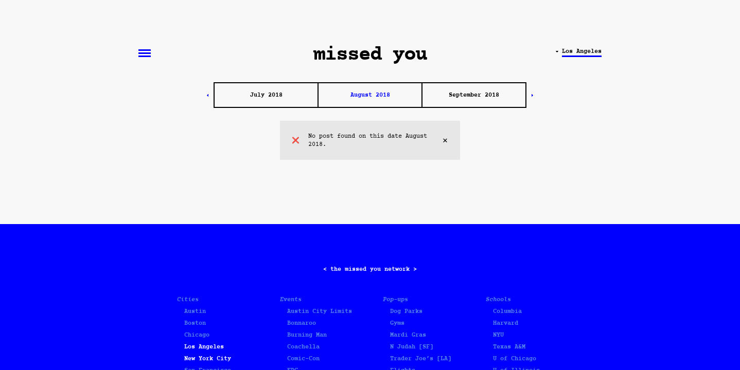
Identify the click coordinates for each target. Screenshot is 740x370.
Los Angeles (204, 347)
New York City (207, 359)
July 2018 (266, 95)
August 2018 (370, 95)
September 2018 (474, 95)
